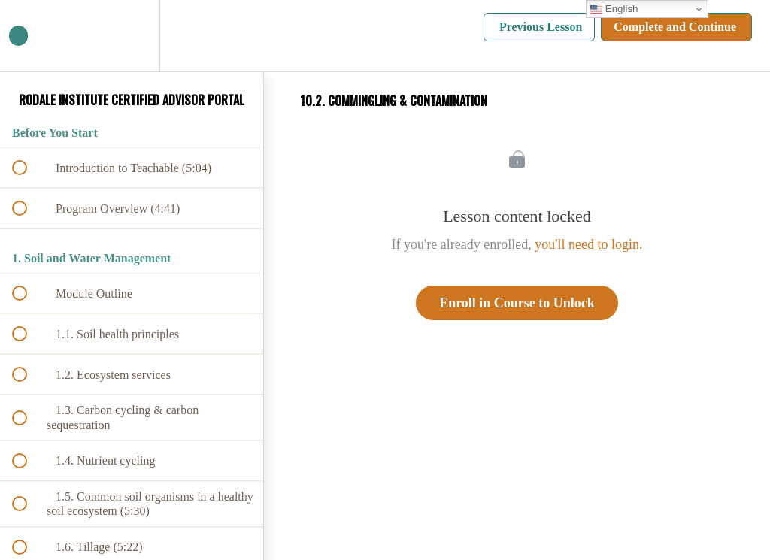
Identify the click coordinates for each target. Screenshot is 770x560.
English (614, 9)
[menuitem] (131, 35)
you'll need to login (587, 244)
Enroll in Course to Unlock (517, 302)
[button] (28, 35)
